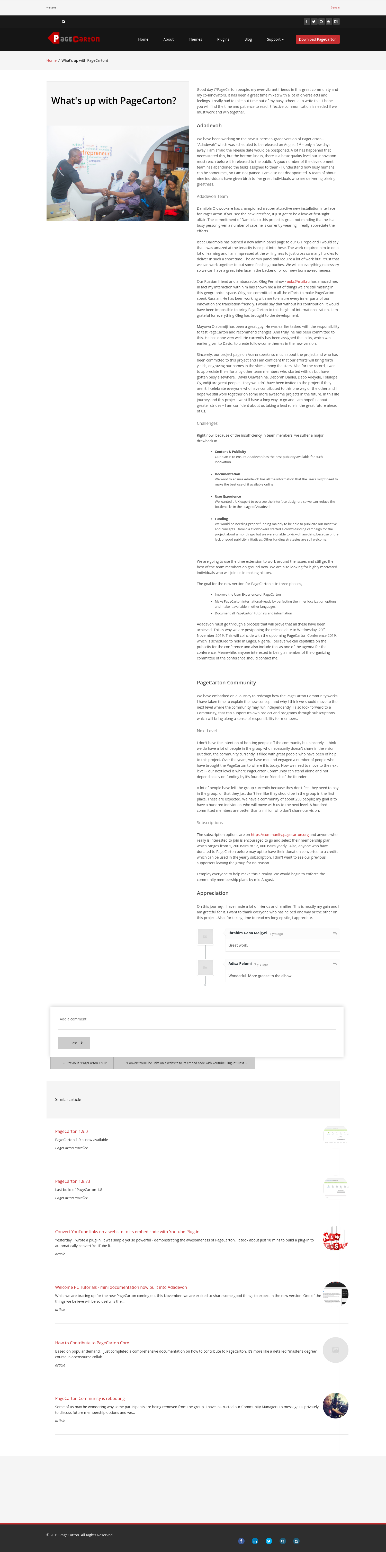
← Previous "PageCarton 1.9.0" (85, 1063)
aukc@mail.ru (298, 281)
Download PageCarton (318, 39)
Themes (195, 39)
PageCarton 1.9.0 (71, 1131)
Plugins (223, 39)
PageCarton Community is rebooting (90, 1398)
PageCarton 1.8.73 (72, 1181)
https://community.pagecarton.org (280, 834)
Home (143, 39)
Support (275, 39)
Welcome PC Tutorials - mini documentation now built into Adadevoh (121, 1287)
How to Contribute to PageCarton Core (92, 1343)
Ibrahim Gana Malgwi (248, 932)
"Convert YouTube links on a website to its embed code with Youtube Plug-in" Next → (187, 1063)
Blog (248, 39)
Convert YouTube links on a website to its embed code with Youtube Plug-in (127, 1231)
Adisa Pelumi (240, 963)
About (169, 39)
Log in (335, 7)
